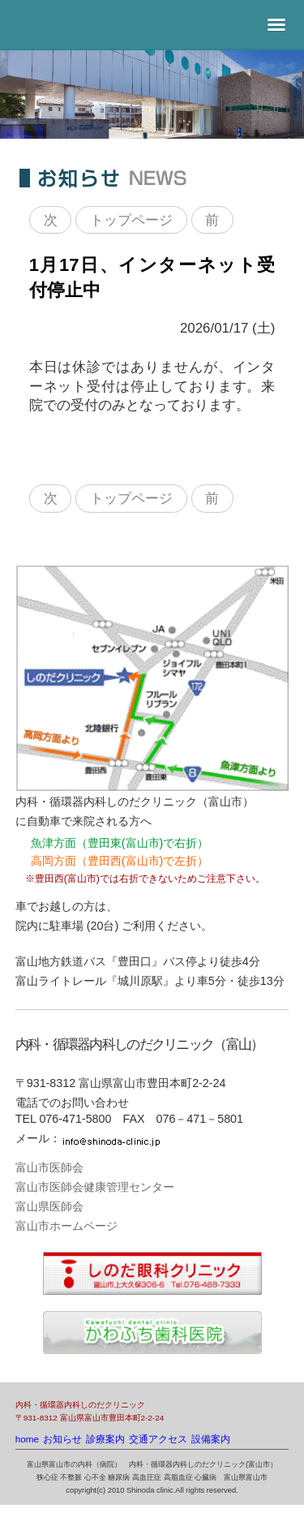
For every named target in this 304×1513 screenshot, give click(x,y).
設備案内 (210, 1438)
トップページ (131, 219)
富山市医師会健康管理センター (94, 1186)
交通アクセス (158, 1438)
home (27, 1438)
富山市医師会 (49, 1167)
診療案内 (105, 1438)
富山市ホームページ (66, 1225)
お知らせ (62, 1438)
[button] (277, 24)
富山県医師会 (49, 1206)
